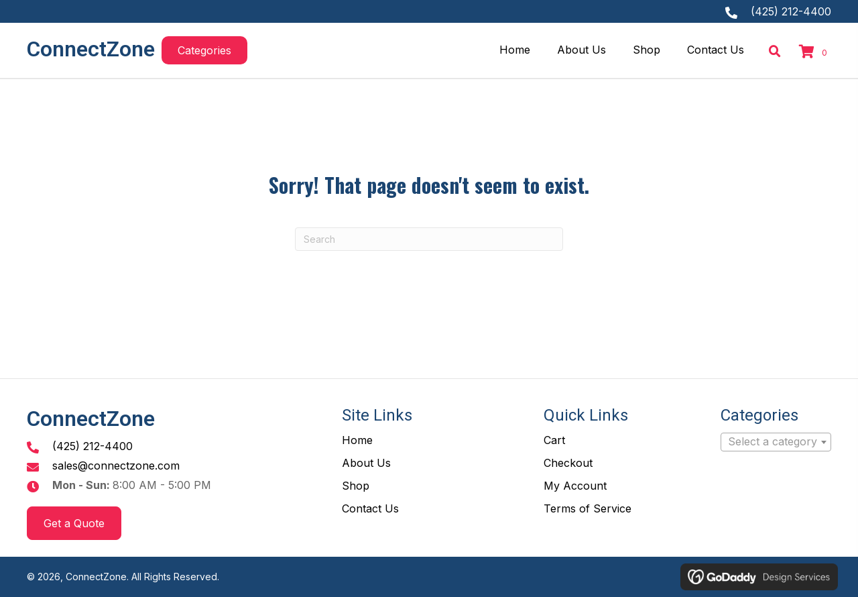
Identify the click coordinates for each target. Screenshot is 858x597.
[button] (204, 50)
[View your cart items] (815, 52)
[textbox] (776, 442)
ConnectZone (91, 49)
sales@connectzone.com (116, 465)
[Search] (429, 239)
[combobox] (776, 442)
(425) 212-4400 (791, 11)
